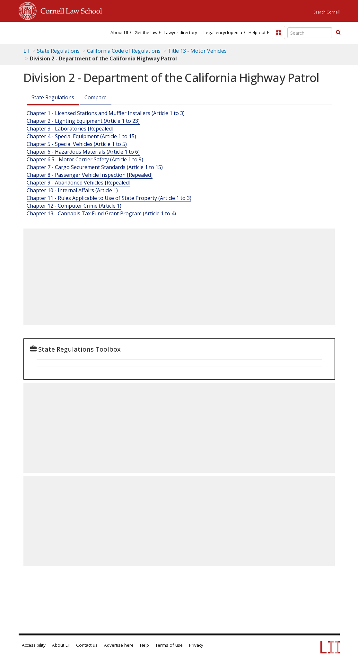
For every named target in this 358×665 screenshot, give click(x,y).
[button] (338, 32)
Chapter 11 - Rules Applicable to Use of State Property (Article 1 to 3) (109, 198)
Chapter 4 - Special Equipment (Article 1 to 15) (81, 136)
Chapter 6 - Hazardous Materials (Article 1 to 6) (83, 151)
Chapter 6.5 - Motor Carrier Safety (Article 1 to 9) (85, 159)
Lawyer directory (180, 32)
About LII (119, 32)
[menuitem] (119, 32)
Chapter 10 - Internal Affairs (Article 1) (72, 190)
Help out (257, 32)
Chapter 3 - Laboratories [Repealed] (70, 128)
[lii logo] (43, 32)
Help (144, 645)
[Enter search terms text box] (309, 32)
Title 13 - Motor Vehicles (197, 50)
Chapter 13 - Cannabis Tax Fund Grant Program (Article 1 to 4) (101, 213)
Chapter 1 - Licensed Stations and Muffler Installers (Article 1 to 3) (106, 113)
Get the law (146, 32)
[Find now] (338, 33)
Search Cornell (326, 12)
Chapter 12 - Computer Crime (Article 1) (74, 205)
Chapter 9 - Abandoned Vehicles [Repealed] (78, 182)
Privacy (196, 645)
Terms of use (169, 645)
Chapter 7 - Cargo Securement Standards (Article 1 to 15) (95, 167)
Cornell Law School (69, 10)
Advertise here (119, 645)
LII (26, 50)
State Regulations (58, 50)
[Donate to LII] (278, 32)
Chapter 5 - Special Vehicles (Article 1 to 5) (77, 144)
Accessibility (34, 645)
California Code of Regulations (124, 50)
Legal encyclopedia (223, 32)
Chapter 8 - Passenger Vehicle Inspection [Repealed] (90, 174)
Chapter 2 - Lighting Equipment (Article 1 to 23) (83, 120)
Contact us (87, 645)
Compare (95, 97)
